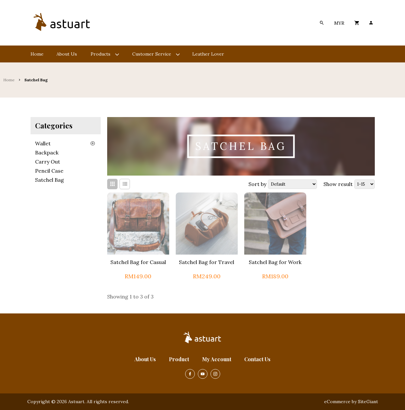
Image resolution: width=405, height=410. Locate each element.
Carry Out (47, 161)
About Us (145, 359)
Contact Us (257, 359)
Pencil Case (49, 170)
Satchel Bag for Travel (206, 262)
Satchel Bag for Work (275, 262)
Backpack (46, 152)
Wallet (43, 143)
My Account (216, 359)
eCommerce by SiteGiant (351, 401)
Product (179, 359)
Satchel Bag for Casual (138, 262)
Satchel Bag (49, 180)
